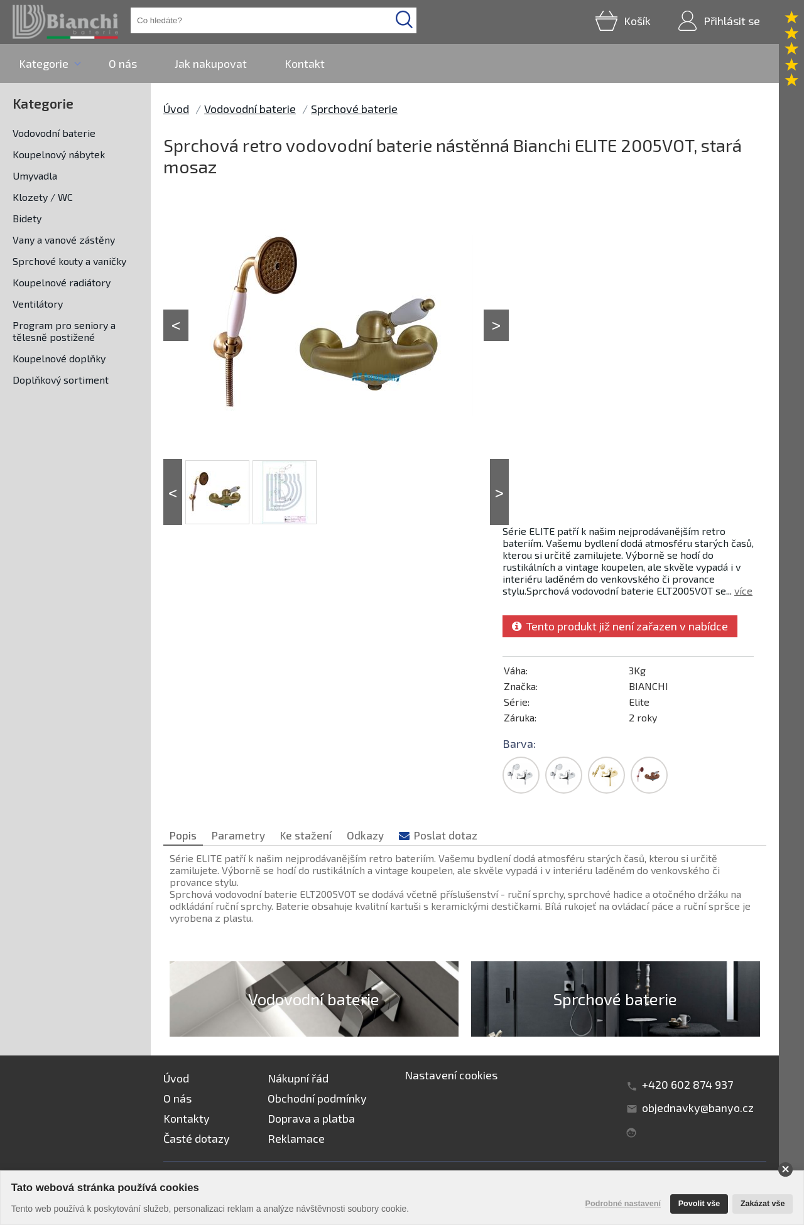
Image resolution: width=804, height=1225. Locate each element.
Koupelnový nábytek (59, 154)
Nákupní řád (298, 1078)
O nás (123, 63)
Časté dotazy (196, 1138)
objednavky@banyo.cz (698, 1107)
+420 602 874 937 (687, 1084)
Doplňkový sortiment (61, 380)
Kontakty (186, 1118)
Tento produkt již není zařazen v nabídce (620, 626)
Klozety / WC (43, 197)
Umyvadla (35, 175)
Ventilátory (38, 304)
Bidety (27, 218)
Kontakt (305, 63)
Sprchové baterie (354, 109)
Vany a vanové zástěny (64, 240)
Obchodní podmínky (317, 1098)
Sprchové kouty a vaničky (69, 261)
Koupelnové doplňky (59, 358)
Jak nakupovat (211, 63)
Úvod (176, 109)
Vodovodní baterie (54, 133)
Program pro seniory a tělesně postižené (64, 331)
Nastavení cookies (451, 1075)
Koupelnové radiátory (62, 282)
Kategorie (43, 63)
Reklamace (296, 1138)
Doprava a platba (311, 1118)
